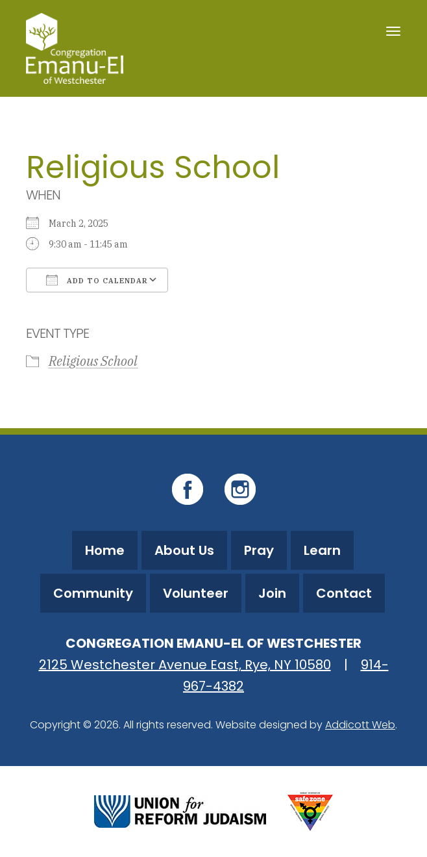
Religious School (93, 361)
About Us (184, 550)
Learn (322, 550)
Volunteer (195, 593)
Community (93, 593)
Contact (344, 593)
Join (272, 593)
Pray (259, 550)
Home (105, 550)
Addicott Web (360, 724)
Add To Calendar (97, 280)
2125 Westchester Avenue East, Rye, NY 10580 (185, 665)
